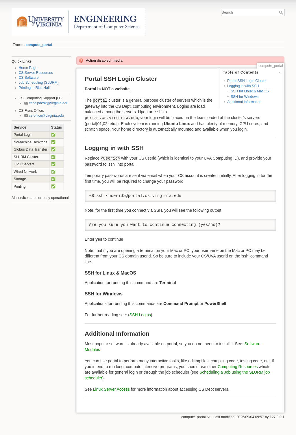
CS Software (29, 78)
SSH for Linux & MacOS (250, 91)
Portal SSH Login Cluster (247, 81)
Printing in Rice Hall (34, 88)
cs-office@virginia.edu (46, 116)
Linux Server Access (111, 389)
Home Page (28, 68)
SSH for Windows (244, 97)
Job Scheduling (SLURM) (39, 83)
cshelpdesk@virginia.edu (48, 103)
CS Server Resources (36, 73)
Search (281, 12)
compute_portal (39, 45)
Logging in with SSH (243, 86)
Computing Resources (238, 366)
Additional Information (244, 102)
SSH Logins (140, 314)
